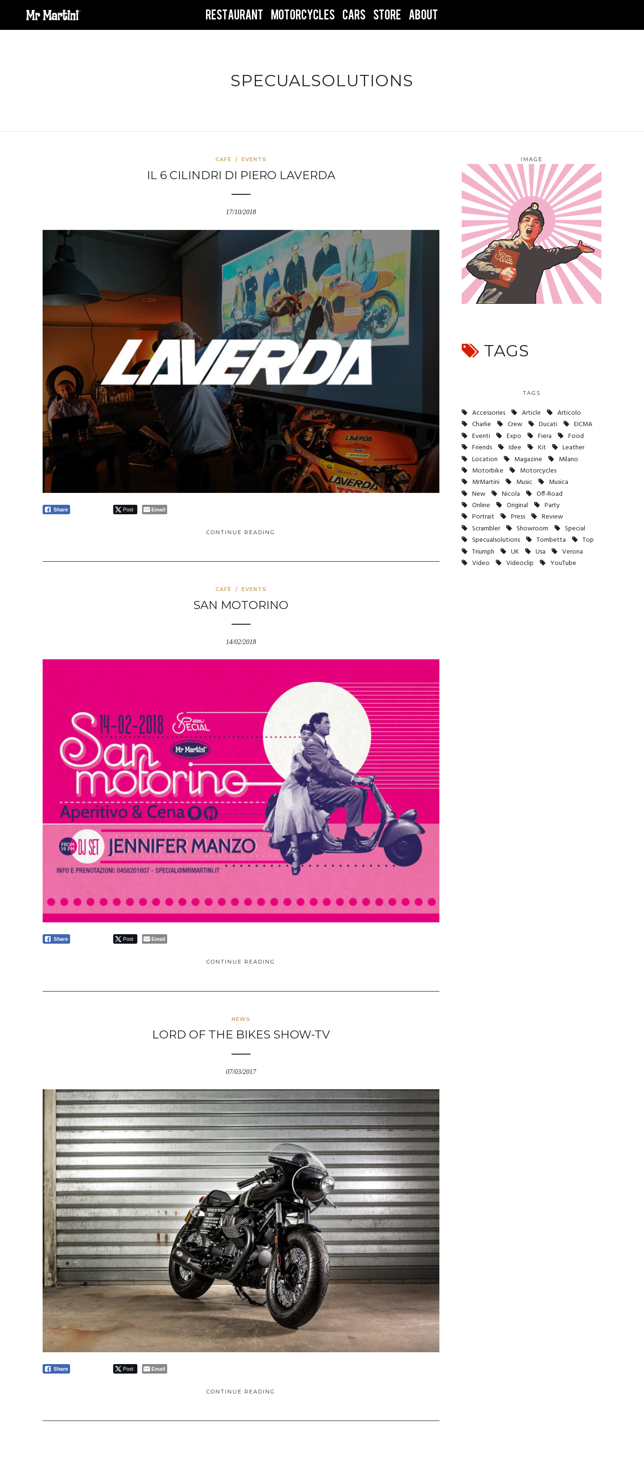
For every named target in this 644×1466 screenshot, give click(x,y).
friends (482, 447)
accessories (488, 413)
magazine (528, 459)
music (524, 482)
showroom (532, 528)
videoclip (520, 563)
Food (576, 436)
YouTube (563, 563)
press (518, 516)
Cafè (223, 159)
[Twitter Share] (125, 509)
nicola (511, 494)
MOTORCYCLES (303, 15)
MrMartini (486, 482)
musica (558, 482)
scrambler (486, 528)
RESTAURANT (234, 15)
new (478, 494)
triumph (483, 551)
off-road (550, 494)
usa (541, 551)
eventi (481, 436)
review (552, 516)
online (481, 505)
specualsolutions (496, 540)
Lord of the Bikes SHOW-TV (241, 1034)
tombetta (551, 540)
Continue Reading (240, 532)
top (588, 540)
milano (568, 459)
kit (542, 447)
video (481, 563)
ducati (548, 424)
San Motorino (240, 605)
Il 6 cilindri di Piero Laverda (241, 175)
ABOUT (423, 15)
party (552, 505)
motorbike (487, 470)
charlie (481, 424)
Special (575, 528)
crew (515, 424)
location (485, 459)
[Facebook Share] (56, 509)
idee (515, 447)
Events (254, 159)
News (241, 1019)
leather (573, 447)
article (531, 413)
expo (514, 436)
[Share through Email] (154, 509)
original (517, 505)
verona (572, 551)
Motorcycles (538, 470)
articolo (569, 413)
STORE (387, 15)
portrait (483, 516)
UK (515, 551)
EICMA (583, 424)
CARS (354, 15)
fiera (545, 436)
